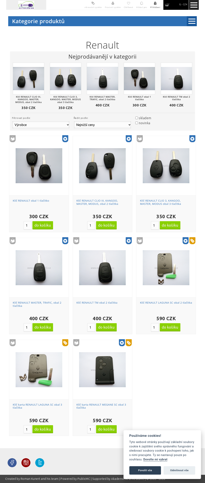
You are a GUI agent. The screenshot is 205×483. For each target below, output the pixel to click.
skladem (145, 118)
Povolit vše (145, 470)
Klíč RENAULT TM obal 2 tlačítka (97, 302)
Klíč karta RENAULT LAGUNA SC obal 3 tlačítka (37, 406)
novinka (144, 123)
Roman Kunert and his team (40, 478)
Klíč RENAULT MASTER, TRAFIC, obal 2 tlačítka (37, 304)
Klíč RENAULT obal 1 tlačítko (31, 200)
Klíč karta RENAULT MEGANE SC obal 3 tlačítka (101, 406)
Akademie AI (119, 478)
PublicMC (83, 478)
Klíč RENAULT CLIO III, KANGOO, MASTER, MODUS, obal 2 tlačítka (97, 202)
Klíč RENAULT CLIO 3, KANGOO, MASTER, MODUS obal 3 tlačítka (160, 202)
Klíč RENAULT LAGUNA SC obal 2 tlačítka (166, 302)
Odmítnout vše (179, 470)
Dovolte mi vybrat (155, 459)
